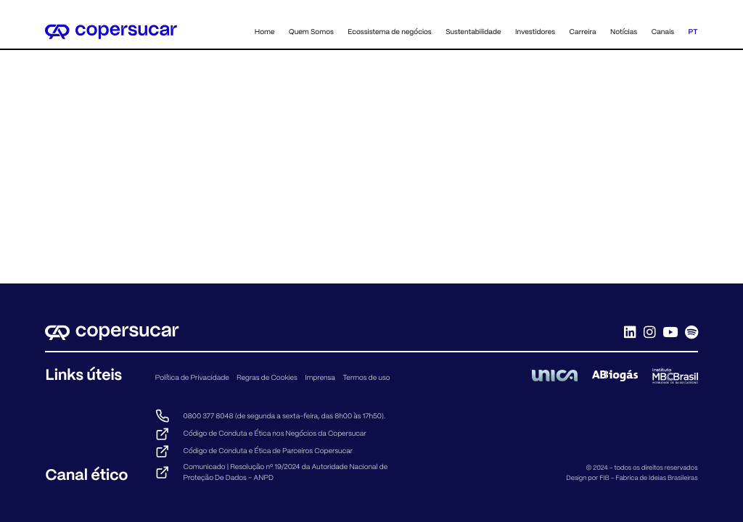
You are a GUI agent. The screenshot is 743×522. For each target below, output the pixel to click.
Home (265, 32)
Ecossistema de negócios (389, 32)
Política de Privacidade (192, 377)
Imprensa (320, 377)
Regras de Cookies (267, 377)
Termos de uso (366, 377)
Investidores (535, 32)
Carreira (583, 32)
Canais (663, 32)
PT (693, 32)
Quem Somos (311, 32)
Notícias (623, 32)
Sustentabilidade (473, 32)
